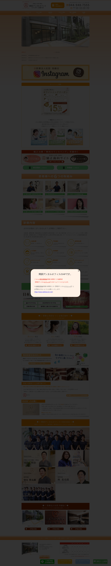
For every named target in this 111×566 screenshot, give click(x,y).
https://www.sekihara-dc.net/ (43, 292)
